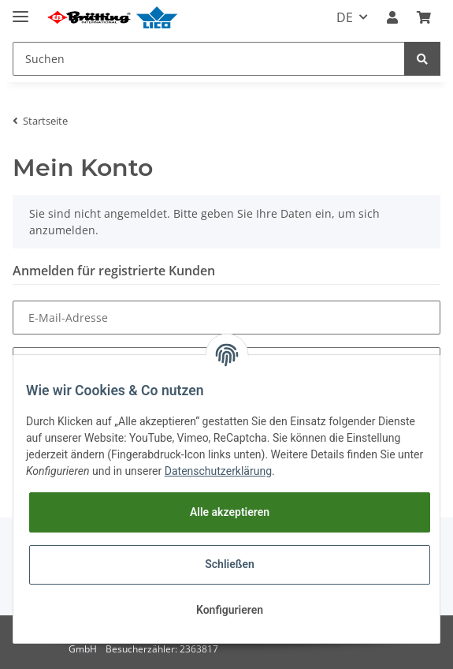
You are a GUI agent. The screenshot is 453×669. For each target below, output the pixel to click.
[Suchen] (209, 59)
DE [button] (344, 17)
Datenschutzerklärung (218, 471)
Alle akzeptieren (229, 512)
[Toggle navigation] (20, 10)
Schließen (229, 564)
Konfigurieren (229, 610)
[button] (392, 17)
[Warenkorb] (423, 17)
